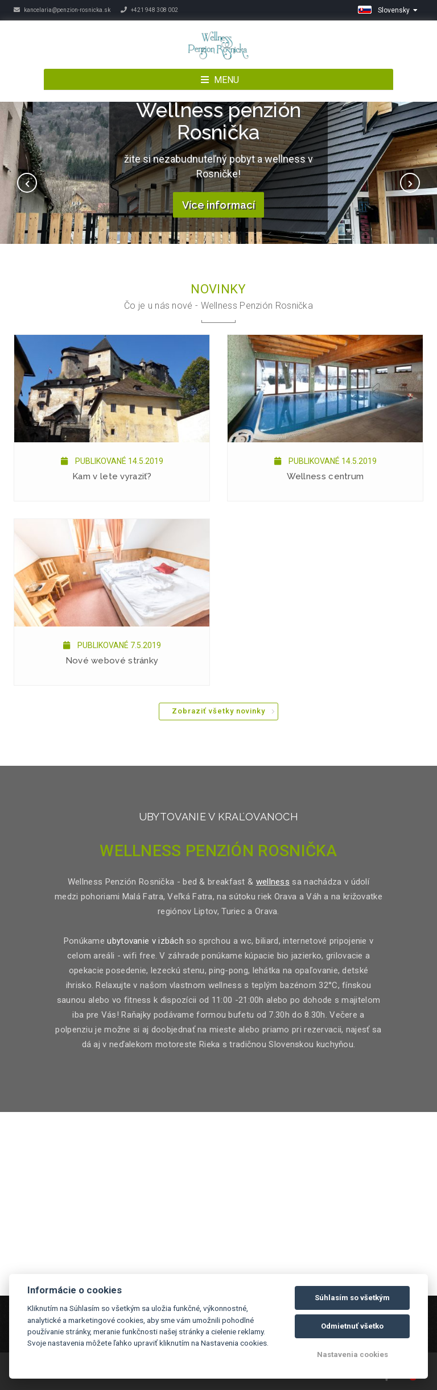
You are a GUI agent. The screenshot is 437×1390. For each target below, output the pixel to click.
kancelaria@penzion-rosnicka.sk (62, 10)
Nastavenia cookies (352, 1354)
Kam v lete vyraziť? (111, 476)
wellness (273, 882)
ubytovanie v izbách (145, 941)
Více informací (218, 205)
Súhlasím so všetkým (352, 1297)
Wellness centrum (325, 476)
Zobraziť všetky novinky (218, 711)
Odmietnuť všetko (352, 1326)
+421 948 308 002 (149, 10)
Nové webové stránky (112, 660)
